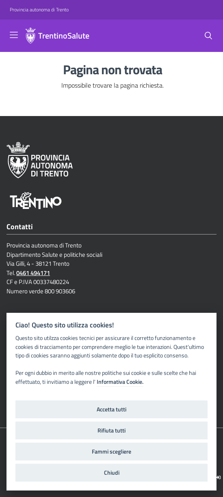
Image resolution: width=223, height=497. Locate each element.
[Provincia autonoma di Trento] (39, 10)
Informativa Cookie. (120, 381)
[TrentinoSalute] (30, 36)
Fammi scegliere (111, 452)
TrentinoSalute (63, 35)
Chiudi (111, 473)
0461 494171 (33, 273)
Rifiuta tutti (111, 430)
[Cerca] (208, 36)
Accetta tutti (111, 409)
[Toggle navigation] (14, 35)
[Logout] (218, 477)
